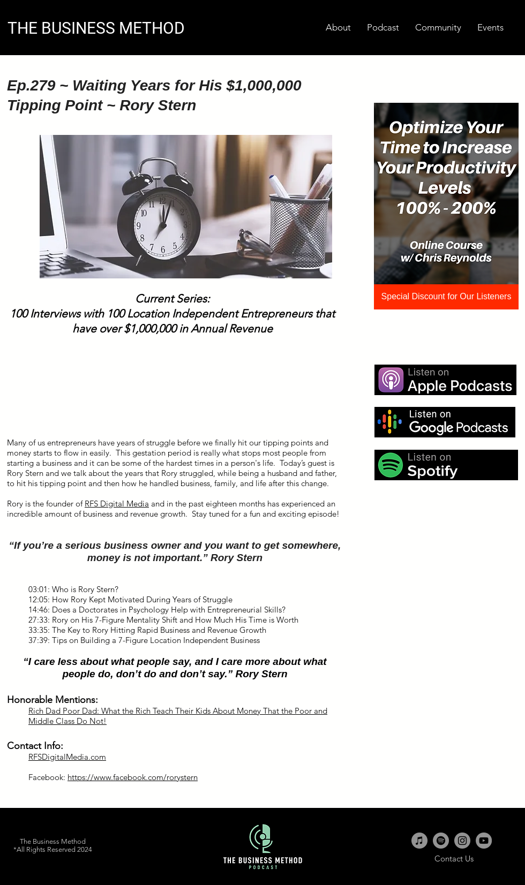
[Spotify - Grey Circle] (441, 841)
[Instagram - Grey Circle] (462, 841)
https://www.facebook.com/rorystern (133, 777)
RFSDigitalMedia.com (67, 757)
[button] (490, 27)
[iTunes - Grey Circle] (419, 841)
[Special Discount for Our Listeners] (446, 296)
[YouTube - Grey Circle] (484, 841)
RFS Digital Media (117, 503)
